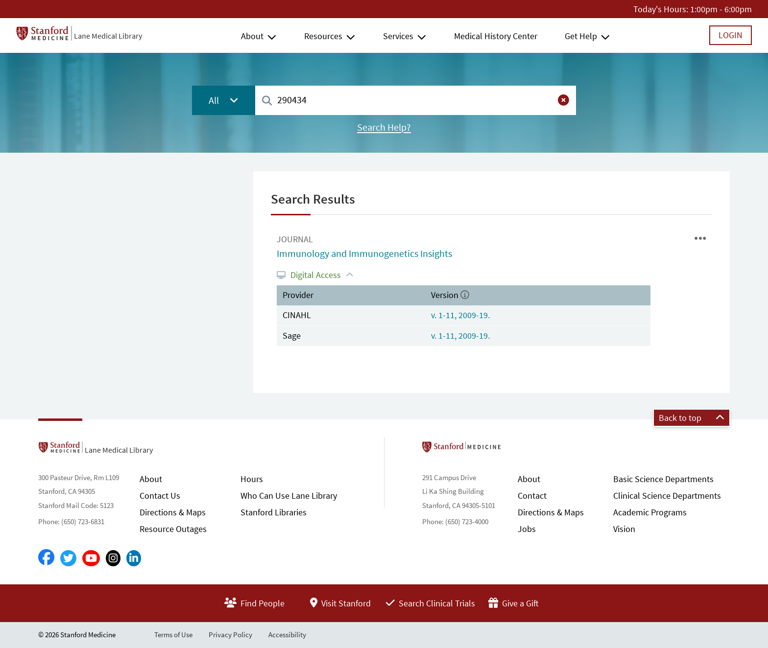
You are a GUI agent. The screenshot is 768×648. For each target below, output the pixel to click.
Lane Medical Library (108, 36)
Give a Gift (513, 603)
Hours (251, 479)
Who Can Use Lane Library (288, 495)
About (252, 36)
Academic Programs (650, 512)
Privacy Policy (230, 634)
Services (398, 36)
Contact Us (160, 495)
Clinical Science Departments (667, 495)
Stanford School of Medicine (518, 450)
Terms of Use (173, 634)
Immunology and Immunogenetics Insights (364, 253)
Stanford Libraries (273, 512)
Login (731, 35)
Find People (254, 603)
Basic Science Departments (663, 479)
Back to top (691, 417)
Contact (532, 495)
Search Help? (384, 127)
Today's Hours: (660, 9)
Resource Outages (173, 528)
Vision (624, 528)
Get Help (581, 36)
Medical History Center (495, 36)
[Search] (267, 101)
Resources (323, 36)
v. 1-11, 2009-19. (460, 315)
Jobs (527, 528)
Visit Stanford (340, 603)
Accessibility (287, 634)
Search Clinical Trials (430, 603)
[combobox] (415, 100)
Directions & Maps (173, 512)
